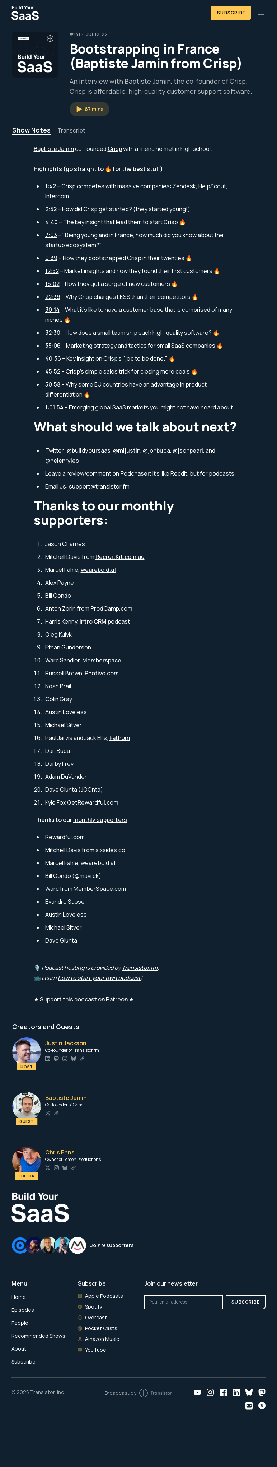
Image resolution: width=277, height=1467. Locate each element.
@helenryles (62, 460)
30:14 (52, 310)
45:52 (52, 371)
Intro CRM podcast (105, 621)
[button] (89, 109)
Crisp (115, 149)
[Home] (107, 13)
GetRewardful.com (92, 802)
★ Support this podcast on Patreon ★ (84, 999)
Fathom (119, 738)
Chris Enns (60, 1152)
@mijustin (126, 450)
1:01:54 (54, 407)
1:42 (50, 186)
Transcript (71, 130)
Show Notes (31, 130)
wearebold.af (98, 570)
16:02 (52, 284)
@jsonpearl (188, 450)
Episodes (22, 1309)
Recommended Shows (38, 1335)
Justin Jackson (65, 1043)
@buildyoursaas (89, 450)
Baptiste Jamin (54, 149)
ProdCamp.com (111, 608)
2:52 (51, 209)
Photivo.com (102, 673)
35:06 (53, 346)
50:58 (52, 384)
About (18, 1348)
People (19, 1322)
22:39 (52, 297)
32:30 (52, 333)
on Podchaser (131, 473)
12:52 (52, 271)
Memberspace (101, 660)
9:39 (51, 258)
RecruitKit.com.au (120, 557)
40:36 (53, 358)
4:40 (51, 222)
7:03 (51, 235)
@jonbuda (156, 450)
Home (18, 1297)
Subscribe (231, 13)
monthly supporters (100, 820)
